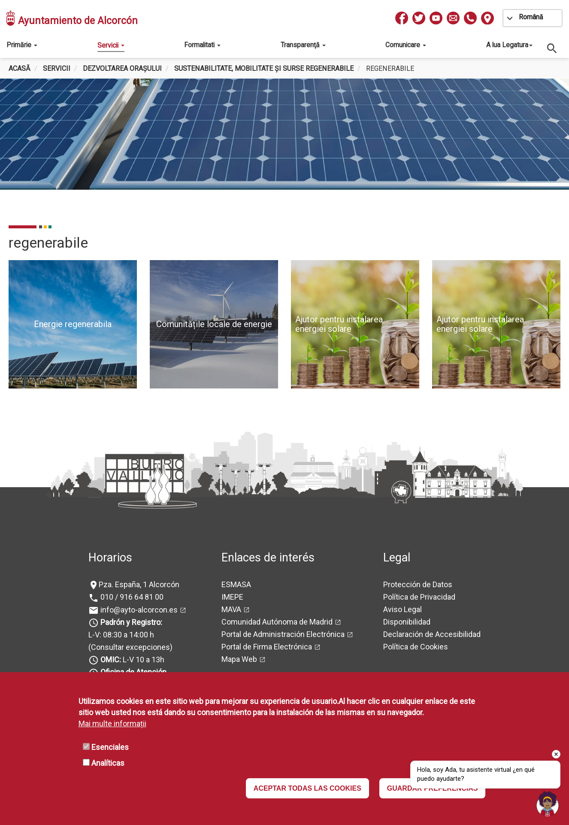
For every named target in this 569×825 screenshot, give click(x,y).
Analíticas (107, 762)
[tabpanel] (284, 143)
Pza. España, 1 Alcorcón (139, 584)
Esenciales (110, 747)
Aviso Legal (402, 609)
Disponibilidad (406, 621)
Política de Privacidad (419, 596)
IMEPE (232, 596)
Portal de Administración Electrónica (283, 634)
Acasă (19, 68)
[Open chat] (547, 803)
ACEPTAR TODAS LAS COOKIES (307, 788)
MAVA (231, 609)
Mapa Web (239, 659)
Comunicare (405, 45)
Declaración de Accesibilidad (432, 634)
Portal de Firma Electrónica (266, 646)
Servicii (110, 45)
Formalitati (202, 45)
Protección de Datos (417, 584)
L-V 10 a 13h (131, 659)
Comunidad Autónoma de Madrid (277, 621)
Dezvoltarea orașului (122, 68)
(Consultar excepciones (129, 647)
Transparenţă (303, 45)
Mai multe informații (112, 723)
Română (531, 17)
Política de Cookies (415, 646)
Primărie (21, 45)
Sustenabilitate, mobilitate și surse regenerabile (264, 68)
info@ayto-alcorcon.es (138, 609)
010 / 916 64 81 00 (131, 596)
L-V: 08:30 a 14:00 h (121, 634)
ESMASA (236, 584)
